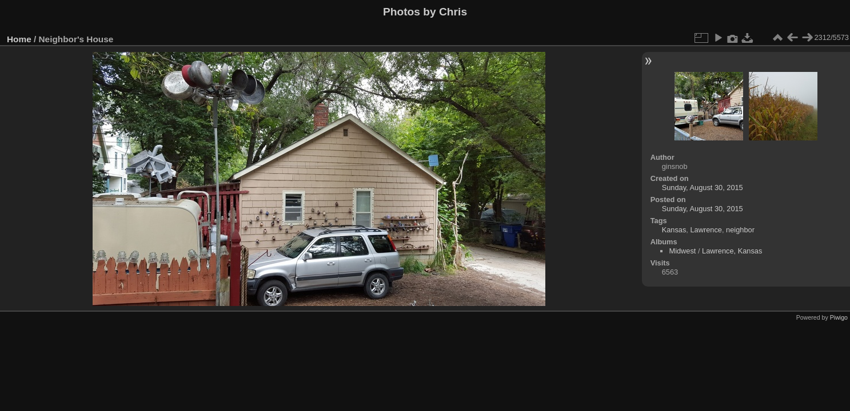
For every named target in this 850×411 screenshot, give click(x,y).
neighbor (740, 229)
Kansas (674, 229)
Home (19, 39)
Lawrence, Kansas (732, 251)
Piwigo (839, 317)
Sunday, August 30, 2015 (702, 187)
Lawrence (706, 229)
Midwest (682, 251)
